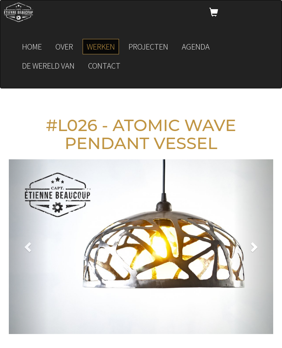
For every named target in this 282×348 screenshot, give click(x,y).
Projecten (148, 46)
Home (32, 46)
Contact (104, 65)
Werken (101, 46)
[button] (28, 246)
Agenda (196, 46)
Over (64, 46)
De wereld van (48, 65)
